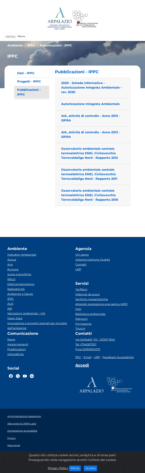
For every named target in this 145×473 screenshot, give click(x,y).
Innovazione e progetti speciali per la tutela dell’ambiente (37, 326)
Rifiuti (11, 279)
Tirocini (80, 328)
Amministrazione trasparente (24, 416)
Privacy (11, 438)
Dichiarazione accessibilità (22, 430)
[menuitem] (31, 73)
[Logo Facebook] (10, 376)
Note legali (13, 445)
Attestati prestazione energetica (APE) (101, 304)
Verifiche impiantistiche (91, 299)
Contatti (80, 264)
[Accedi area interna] (82, 366)
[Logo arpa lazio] (59, 19)
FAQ (78, 309)
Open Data (14, 318)
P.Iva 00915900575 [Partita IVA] (87, 349)
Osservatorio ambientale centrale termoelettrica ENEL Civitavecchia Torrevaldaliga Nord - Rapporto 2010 (89, 195)
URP (78, 269)
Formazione (83, 324)
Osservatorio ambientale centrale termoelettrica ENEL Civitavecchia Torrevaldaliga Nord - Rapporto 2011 (89, 174)
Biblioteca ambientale (90, 314)
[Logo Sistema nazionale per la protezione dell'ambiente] (85, 19)
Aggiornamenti (17, 344)
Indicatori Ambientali (21, 254)
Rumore (13, 269)
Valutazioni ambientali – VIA (26, 313)
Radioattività (16, 289)
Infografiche (15, 354)
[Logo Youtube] (24, 376)
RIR (9, 308)
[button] (15, 36)
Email (87, 357)
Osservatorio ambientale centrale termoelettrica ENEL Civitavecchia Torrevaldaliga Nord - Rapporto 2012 (89, 153)
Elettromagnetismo (20, 284)
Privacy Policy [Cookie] (58, 468)
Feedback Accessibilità (118, 357)
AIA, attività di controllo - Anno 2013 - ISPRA (90, 118)
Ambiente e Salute (20, 294)
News (11, 339)
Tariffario (81, 289)
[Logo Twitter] (17, 376)
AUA (10, 304)
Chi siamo (82, 254)
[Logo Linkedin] (31, 376)
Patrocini (81, 319)
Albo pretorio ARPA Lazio (21, 423)
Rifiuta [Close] (76, 468)
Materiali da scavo (87, 294)
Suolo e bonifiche (19, 274)
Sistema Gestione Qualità (92, 259)
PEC (78, 357)
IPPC (10, 299)
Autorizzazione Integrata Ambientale (90, 104)
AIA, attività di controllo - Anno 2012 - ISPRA (90, 134)
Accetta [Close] (91, 468)
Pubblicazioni (16, 349)
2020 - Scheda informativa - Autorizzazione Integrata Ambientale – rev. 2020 (91, 87)
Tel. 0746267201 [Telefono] (85, 344)
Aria (10, 264)
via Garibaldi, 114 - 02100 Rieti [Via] (95, 339)
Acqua (11, 259)
